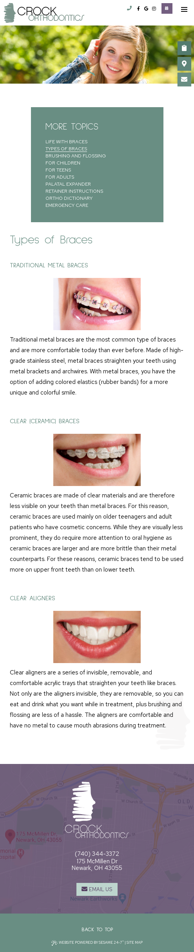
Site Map (135, 942)
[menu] (184, 10)
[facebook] (138, 9)
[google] (146, 9)
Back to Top (97, 929)
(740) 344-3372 (97, 854)
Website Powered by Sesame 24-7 (87, 943)
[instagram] (154, 9)
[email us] (184, 79)
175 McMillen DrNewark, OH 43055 (97, 864)
